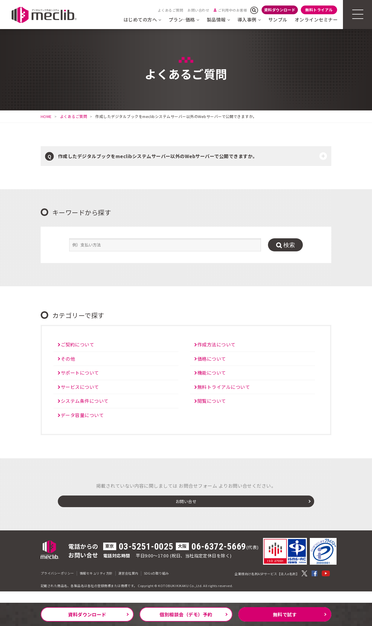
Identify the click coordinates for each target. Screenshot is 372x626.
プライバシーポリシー (57, 584)
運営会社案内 (128, 584)
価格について (211, 358)
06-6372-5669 (219, 557)
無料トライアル (318, 9)
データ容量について (82, 415)
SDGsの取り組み (156, 584)
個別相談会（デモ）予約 (186, 614)
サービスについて (80, 386)
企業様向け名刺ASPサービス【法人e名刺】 (267, 585)
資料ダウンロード (280, 9)
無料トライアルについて (223, 386)
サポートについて (80, 372)
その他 (68, 358)
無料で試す (285, 614)
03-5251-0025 (146, 557)
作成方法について (216, 344)
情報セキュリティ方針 (96, 584)
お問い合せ (186, 511)
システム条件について (85, 400)
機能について (211, 372)
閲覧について (211, 400)
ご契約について (77, 344)
